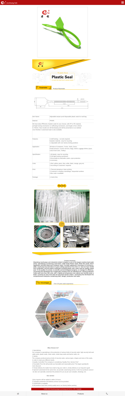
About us (44, 394)
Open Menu (122, 2)
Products (81, 394)
